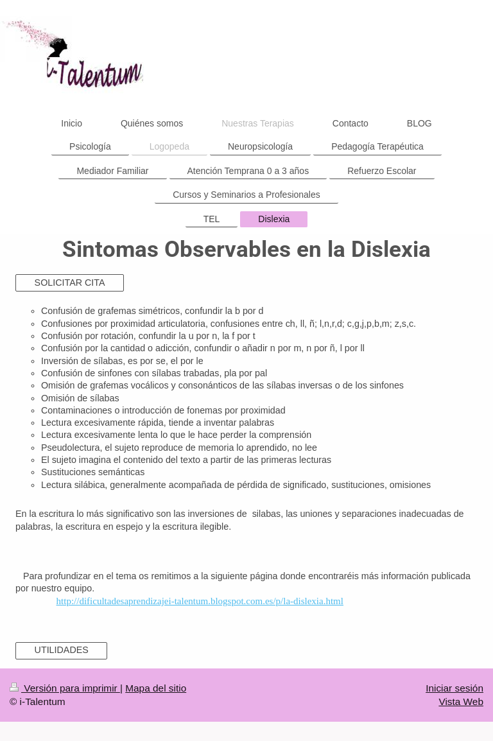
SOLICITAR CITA (70, 282)
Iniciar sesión (454, 688)
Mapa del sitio (155, 688)
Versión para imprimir (65, 688)
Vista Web (460, 701)
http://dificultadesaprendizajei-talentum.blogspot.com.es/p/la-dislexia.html (199, 601)
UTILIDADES (62, 650)
